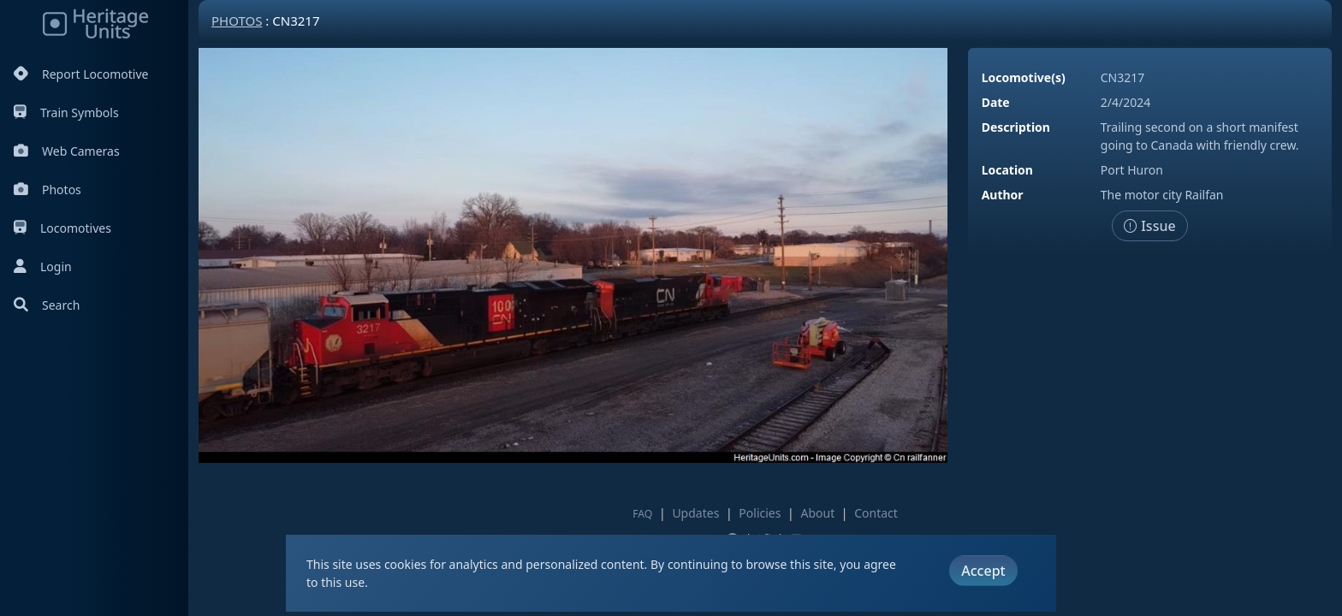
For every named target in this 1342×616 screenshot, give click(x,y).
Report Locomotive (81, 74)
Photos (47, 189)
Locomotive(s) (1024, 77)
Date (996, 102)
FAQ (642, 513)
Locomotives (62, 228)
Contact (876, 513)
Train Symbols (66, 112)
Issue (1150, 225)
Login (43, 266)
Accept (983, 570)
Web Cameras (67, 151)
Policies (760, 513)
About (817, 513)
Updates (695, 513)
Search (47, 305)
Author (1003, 195)
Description (1016, 127)
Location (1007, 170)
